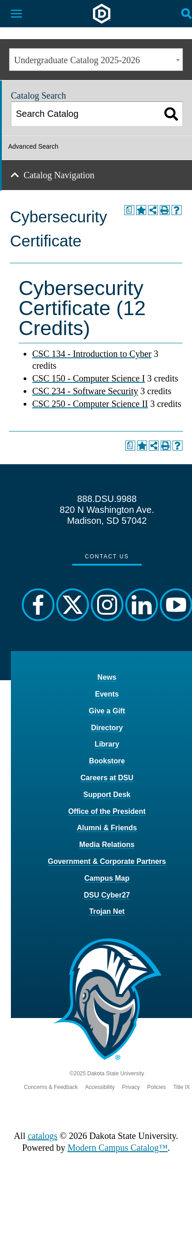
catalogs (43, 1136)
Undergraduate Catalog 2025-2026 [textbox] (77, 60)
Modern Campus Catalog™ (118, 1148)
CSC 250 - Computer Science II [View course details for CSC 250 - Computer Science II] (90, 404)
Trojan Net (106, 911)
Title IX (181, 1087)
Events (106, 694)
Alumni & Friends (107, 828)
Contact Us (107, 556)
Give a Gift (107, 711)
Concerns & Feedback (51, 1087)
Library (106, 744)
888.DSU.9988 (107, 499)
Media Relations (107, 844)
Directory (107, 728)
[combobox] (96, 59)
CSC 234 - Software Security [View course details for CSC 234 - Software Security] (85, 391)
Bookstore (107, 761)
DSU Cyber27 (107, 895)
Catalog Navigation (59, 175)
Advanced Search (33, 146)
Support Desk (106, 794)
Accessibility (99, 1087)
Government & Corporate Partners (107, 861)
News (107, 677)
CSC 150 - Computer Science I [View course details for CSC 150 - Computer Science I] (88, 378)
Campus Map (107, 878)
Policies (156, 1087)
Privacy (131, 1087)
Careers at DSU (106, 778)
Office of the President (107, 811)
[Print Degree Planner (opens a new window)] (129, 210)
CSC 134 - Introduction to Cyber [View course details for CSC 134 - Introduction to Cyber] (92, 354)
